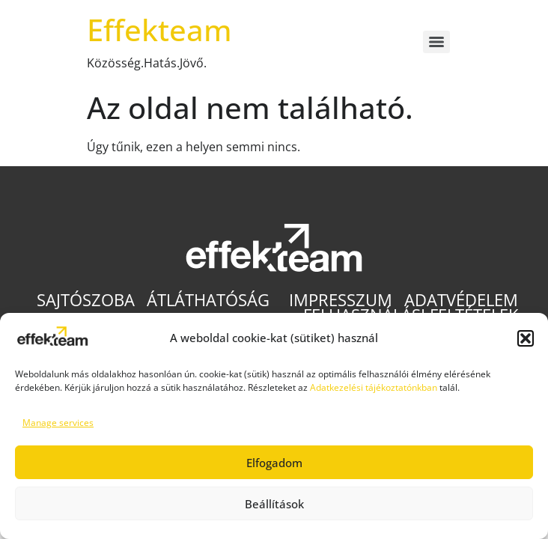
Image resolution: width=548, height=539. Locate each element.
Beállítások (274, 503)
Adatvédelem (461, 300)
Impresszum (340, 300)
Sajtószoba (86, 300)
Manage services (58, 422)
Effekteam (159, 29)
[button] (525, 338)
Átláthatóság (212, 300)
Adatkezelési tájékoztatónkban (373, 387)
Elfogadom (274, 462)
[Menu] (436, 42)
